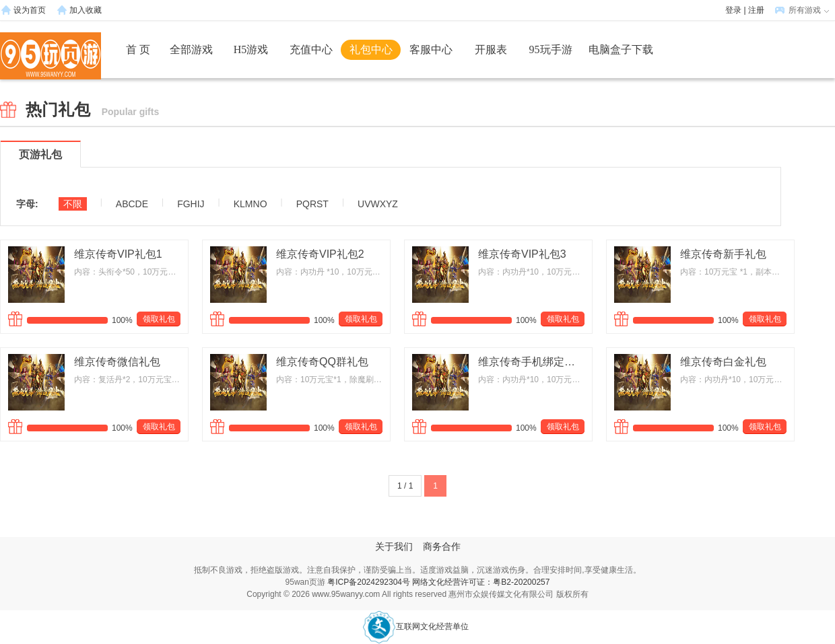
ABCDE (132, 204)
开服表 (491, 49)
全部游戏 (191, 49)
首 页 (138, 49)
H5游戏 (251, 49)
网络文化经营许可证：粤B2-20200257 (480, 582)
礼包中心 (371, 49)
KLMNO (250, 204)
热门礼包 (92, 109)
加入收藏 (85, 10)
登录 (733, 10)
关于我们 (394, 547)
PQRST (312, 204)
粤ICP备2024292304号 (368, 582)
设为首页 (29, 10)
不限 (72, 204)
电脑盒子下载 (621, 49)
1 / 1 (405, 486)
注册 (756, 10)
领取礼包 (159, 319)
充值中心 (311, 49)
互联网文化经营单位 (415, 626)
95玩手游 (550, 49)
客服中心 (431, 49)
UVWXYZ (378, 204)
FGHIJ (190, 204)
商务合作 (442, 547)
